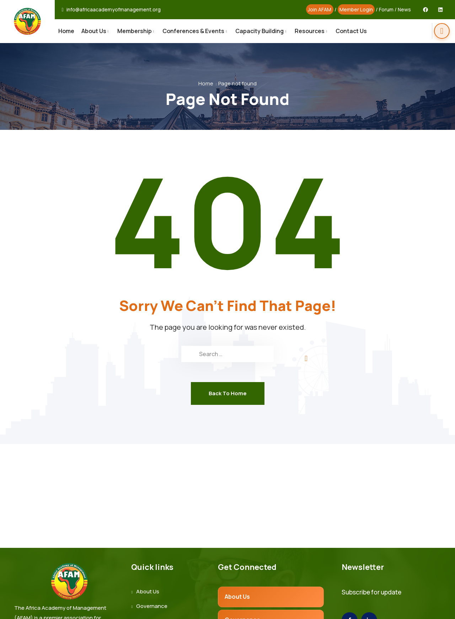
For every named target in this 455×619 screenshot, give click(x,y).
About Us (93, 31)
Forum (386, 9)
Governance (151, 606)
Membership (134, 31)
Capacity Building (259, 31)
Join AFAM (319, 9)
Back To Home (228, 393)
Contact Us (351, 31)
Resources (310, 31)
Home (66, 31)
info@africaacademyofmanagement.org (113, 9)
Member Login (356, 9)
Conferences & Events (193, 31)
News (404, 9)
